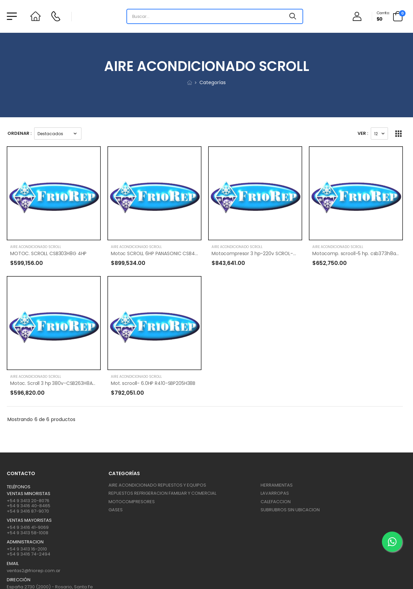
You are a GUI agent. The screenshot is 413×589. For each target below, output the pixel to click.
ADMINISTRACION (25, 542)
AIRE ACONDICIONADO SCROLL (35, 246)
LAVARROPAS (275, 493)
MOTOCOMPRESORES (131, 501)
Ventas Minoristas (28, 493)
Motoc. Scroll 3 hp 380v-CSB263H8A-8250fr (60, 383)
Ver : (363, 133)
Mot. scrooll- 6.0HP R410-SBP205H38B (153, 383)
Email (13, 563)
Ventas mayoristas (29, 520)
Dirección (18, 580)
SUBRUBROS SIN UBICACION (290, 510)
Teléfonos (18, 487)
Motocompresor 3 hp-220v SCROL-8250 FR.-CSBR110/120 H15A (282, 253)
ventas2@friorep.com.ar (33, 570)
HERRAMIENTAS (277, 485)
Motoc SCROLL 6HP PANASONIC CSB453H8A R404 (167, 253)
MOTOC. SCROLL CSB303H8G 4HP (48, 253)
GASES (115, 510)
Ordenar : (19, 133)
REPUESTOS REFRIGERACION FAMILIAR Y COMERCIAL (162, 493)
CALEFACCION (276, 501)
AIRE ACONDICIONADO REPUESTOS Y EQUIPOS (157, 485)
